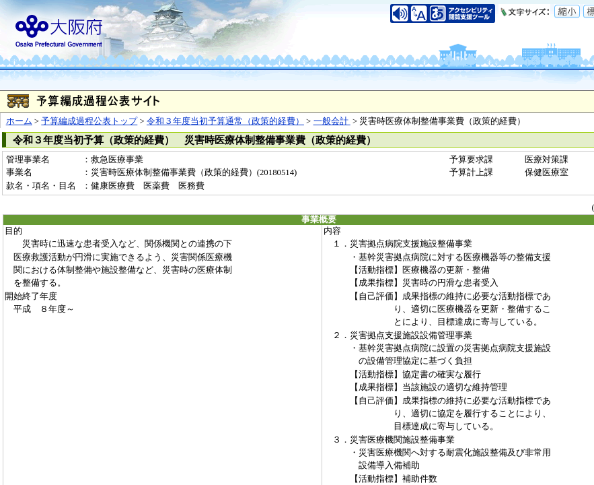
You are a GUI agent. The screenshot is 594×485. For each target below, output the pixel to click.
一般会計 (331, 121)
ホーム (19, 121)
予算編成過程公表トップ (89, 121)
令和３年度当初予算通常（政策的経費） (225, 121)
